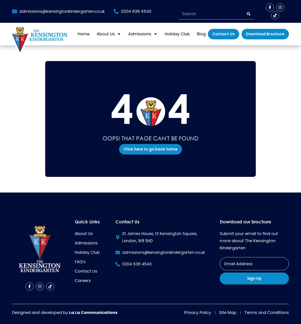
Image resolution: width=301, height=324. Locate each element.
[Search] (248, 13)
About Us (109, 34)
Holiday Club (177, 34)
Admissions (143, 34)
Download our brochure (245, 221)
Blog (201, 34)
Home (84, 34)
